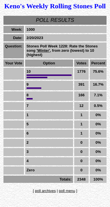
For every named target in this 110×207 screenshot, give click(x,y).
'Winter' (43, 50)
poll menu (67, 191)
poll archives (45, 191)
